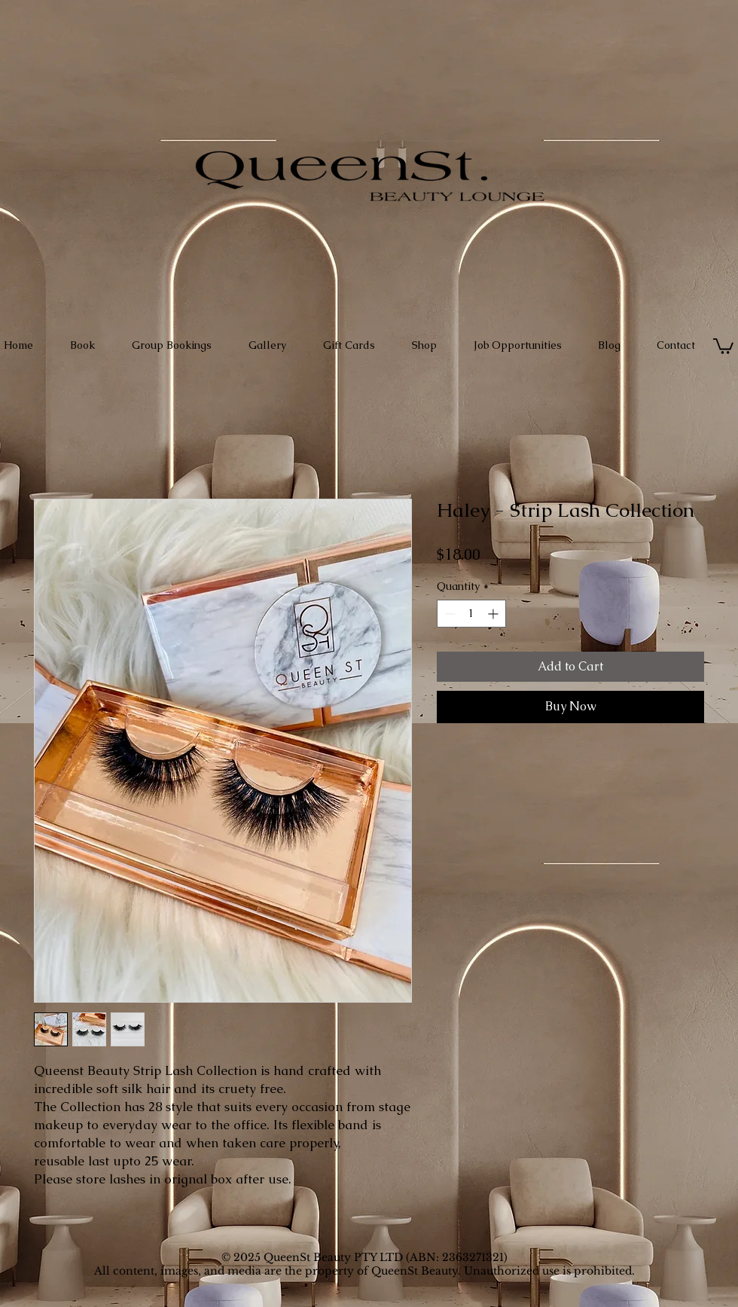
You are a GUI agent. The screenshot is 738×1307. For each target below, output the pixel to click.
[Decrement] (448, 613)
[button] (723, 345)
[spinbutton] (471, 613)
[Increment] (494, 613)
